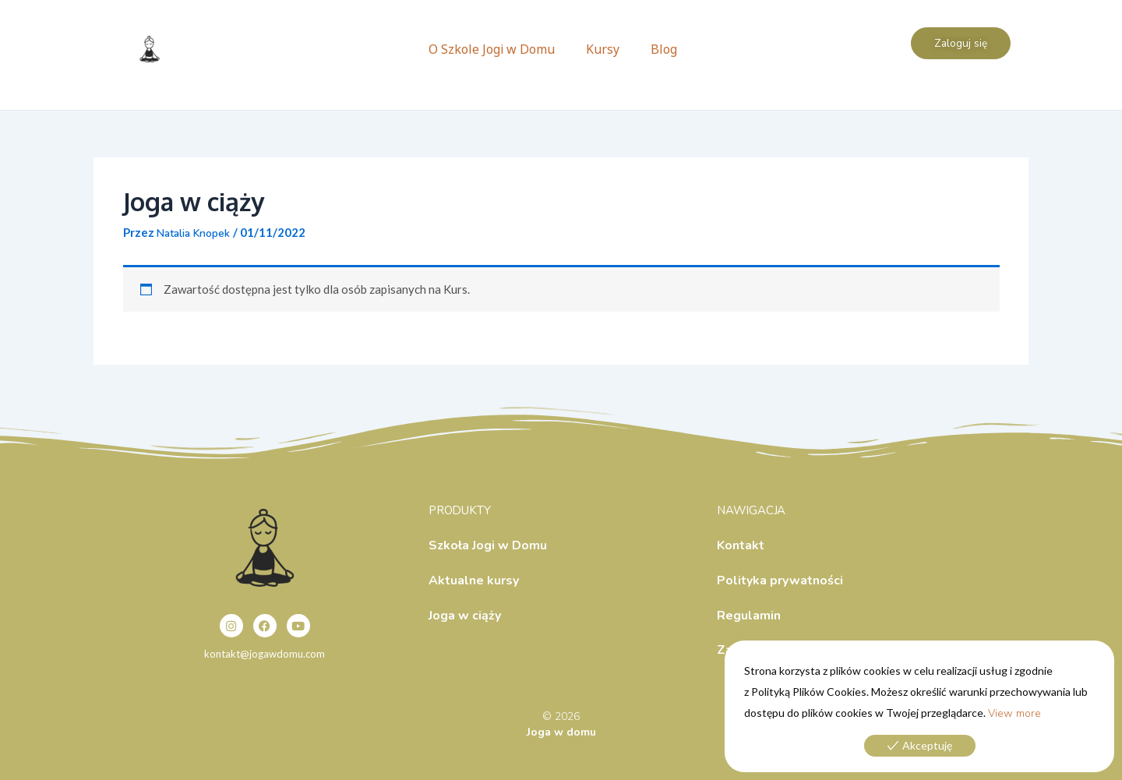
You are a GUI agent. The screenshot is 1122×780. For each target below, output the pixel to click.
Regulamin (749, 615)
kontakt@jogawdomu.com (264, 654)
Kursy (602, 49)
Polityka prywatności (780, 580)
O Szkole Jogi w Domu (492, 49)
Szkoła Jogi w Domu (488, 545)
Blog (664, 49)
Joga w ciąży (465, 615)
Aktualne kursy (474, 580)
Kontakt (740, 545)
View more (1014, 713)
